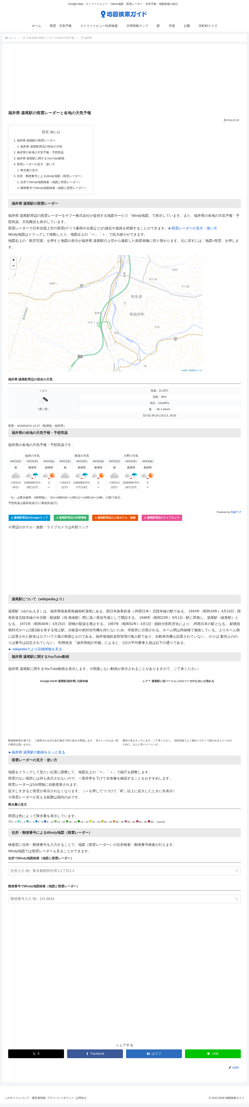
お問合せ (87, 1101)
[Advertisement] (124, 78)
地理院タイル (195, 374)
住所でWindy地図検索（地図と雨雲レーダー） (53, 185)
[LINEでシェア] (213, 1057)
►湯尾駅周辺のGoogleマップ (29, 521)
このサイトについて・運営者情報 (26, 1101)
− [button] (13, 270)
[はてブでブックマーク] (154, 1057)
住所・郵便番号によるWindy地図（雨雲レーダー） (52, 178)
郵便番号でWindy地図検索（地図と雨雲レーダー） (56, 191)
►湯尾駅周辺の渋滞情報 (71, 521)
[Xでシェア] (36, 1057)
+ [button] (13, 264)
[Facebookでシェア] (95, 1057)
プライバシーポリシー (64, 1101)
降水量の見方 (30, 172)
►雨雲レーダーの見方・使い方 (192, 232)
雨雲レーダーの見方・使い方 (37, 166)
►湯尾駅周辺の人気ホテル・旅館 (115, 521)
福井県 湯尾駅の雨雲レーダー (38, 140)
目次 (47, 132)
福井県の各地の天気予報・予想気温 (42, 153)
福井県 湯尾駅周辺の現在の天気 (43, 147)
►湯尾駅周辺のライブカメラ (162, 521)
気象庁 (236, 515)
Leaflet (184, 374)
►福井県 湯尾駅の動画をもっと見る (36, 756)
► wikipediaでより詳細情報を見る (35, 653)
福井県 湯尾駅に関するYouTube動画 (42, 159)
